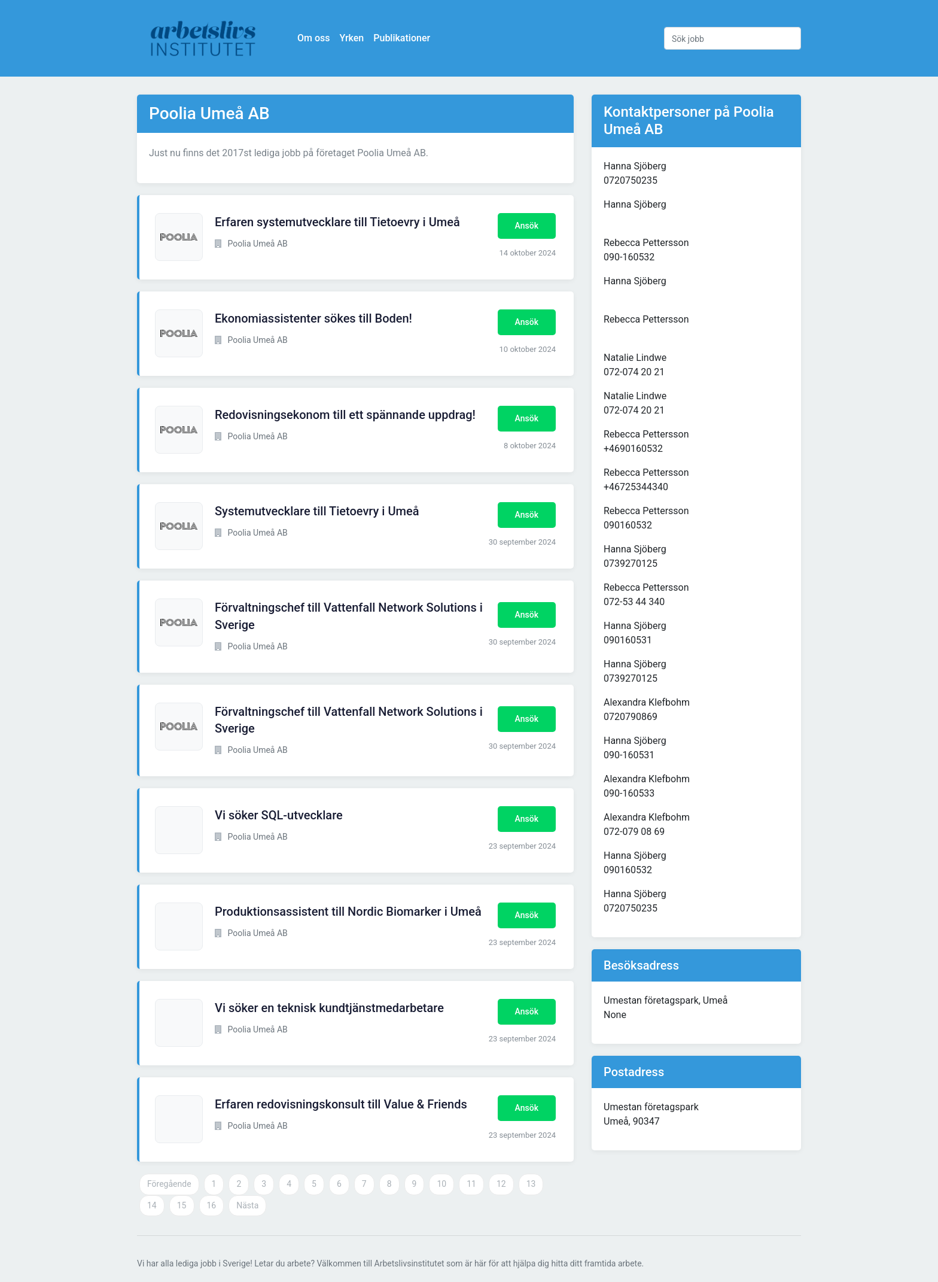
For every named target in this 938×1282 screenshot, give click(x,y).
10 (441, 1184)
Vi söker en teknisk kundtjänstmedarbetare (329, 1008)
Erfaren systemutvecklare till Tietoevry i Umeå (337, 222)
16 (212, 1205)
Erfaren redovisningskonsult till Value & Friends (341, 1104)
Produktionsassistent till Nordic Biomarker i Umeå (348, 911)
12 (501, 1184)
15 (182, 1205)
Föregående (169, 1184)
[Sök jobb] (732, 38)
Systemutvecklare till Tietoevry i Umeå (317, 511)
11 (471, 1184)
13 (531, 1184)
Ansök (526, 225)
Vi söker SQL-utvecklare (279, 815)
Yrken (351, 38)
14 (152, 1205)
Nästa (247, 1205)
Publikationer (401, 38)
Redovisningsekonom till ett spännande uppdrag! (345, 415)
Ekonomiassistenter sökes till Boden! (313, 318)
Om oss (313, 38)
